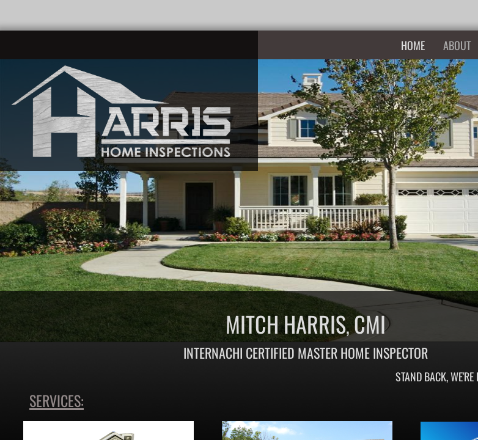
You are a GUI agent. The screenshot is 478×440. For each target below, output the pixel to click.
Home (413, 45)
